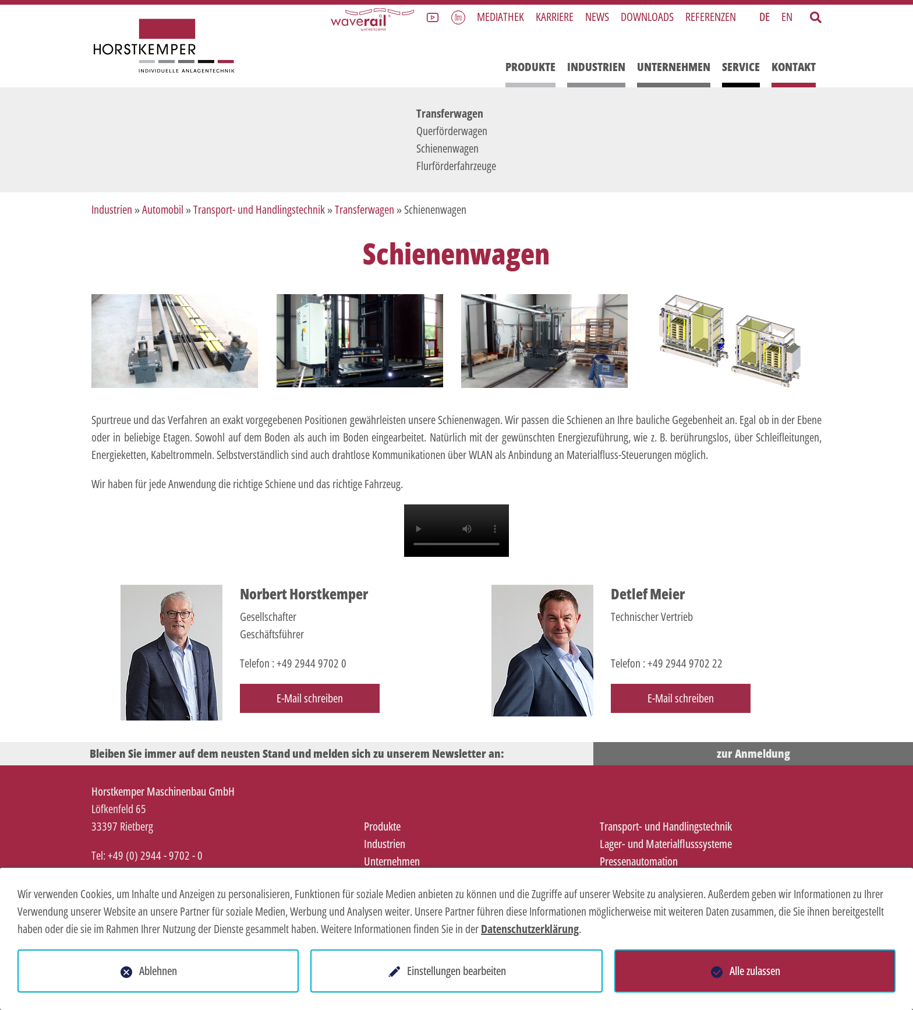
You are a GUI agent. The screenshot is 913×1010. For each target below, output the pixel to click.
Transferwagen (449, 113)
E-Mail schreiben (310, 698)
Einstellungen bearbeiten (456, 971)
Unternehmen (673, 67)
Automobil (162, 209)
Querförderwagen (451, 131)
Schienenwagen (447, 148)
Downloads (647, 16)
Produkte (530, 67)
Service (741, 67)
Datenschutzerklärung (530, 929)
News (597, 16)
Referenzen (710, 16)
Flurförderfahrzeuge (456, 166)
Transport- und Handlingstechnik (259, 209)
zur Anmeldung (753, 753)
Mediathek (500, 16)
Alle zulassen (755, 971)
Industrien (596, 67)
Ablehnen (158, 971)
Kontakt (794, 67)
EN (786, 16)
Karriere (555, 16)
